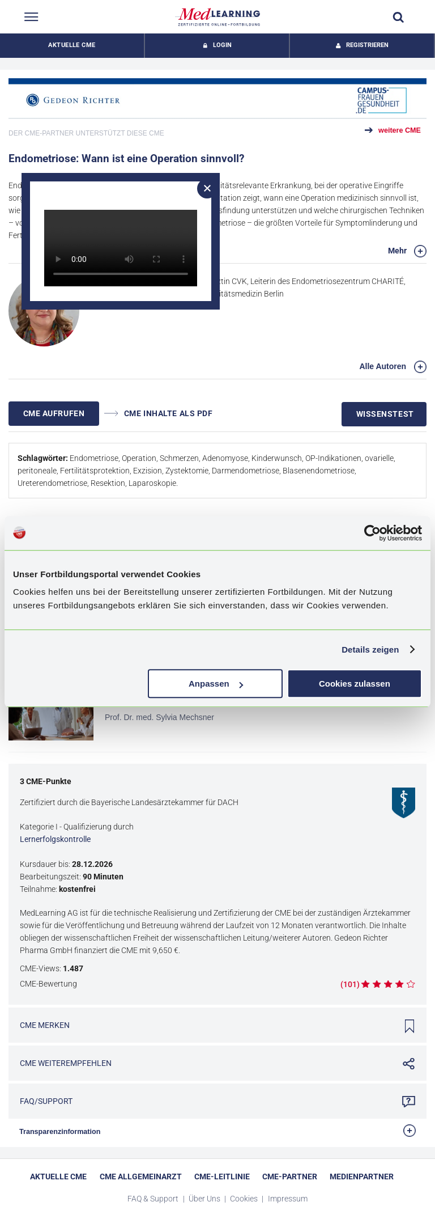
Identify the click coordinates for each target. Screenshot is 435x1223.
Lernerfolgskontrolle (55, 839)
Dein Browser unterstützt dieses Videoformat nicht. (120, 248)
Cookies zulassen (354, 683)
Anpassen (216, 683)
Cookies (244, 1198)
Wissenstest (385, 413)
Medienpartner (362, 1176)
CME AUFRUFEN (54, 413)
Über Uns (205, 1198)
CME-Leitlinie (222, 1176)
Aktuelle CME (71, 45)
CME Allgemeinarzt (141, 1176)
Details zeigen (370, 649)
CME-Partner (289, 1176)
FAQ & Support (153, 1198)
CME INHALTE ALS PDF (158, 413)
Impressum (288, 1198)
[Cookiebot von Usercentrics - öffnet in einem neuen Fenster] (372, 532)
